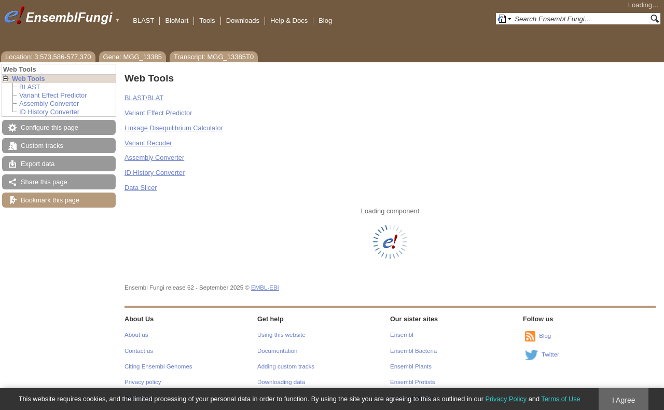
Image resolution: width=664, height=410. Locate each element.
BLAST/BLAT (144, 98)
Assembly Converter (49, 103)
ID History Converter (49, 112)
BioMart (176, 20)
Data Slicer (141, 188)
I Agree (623, 400)
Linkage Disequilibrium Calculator (174, 128)
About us (136, 335)
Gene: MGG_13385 (132, 57)
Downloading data (281, 382)
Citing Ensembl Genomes (158, 366)
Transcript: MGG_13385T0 (214, 57)
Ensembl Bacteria (413, 351)
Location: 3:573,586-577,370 (48, 57)
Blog (325, 20)
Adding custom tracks (285, 366)
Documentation (277, 351)
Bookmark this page (50, 200)
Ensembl (401, 335)
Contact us (139, 351)
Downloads (242, 20)
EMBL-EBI (265, 287)
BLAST (143, 20)
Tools (207, 20)
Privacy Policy (506, 399)
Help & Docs (289, 20)
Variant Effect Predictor (53, 95)
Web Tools (28, 79)
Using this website (281, 335)
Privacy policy (143, 382)
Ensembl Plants (411, 366)
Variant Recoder (148, 143)
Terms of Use (560, 399)
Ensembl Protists (412, 382)
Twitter (550, 354)
